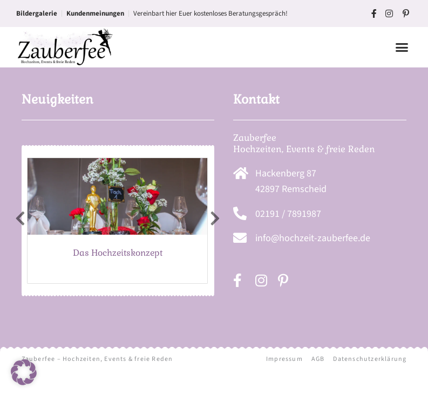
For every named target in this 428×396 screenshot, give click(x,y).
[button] (402, 47)
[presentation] (19, 239)
